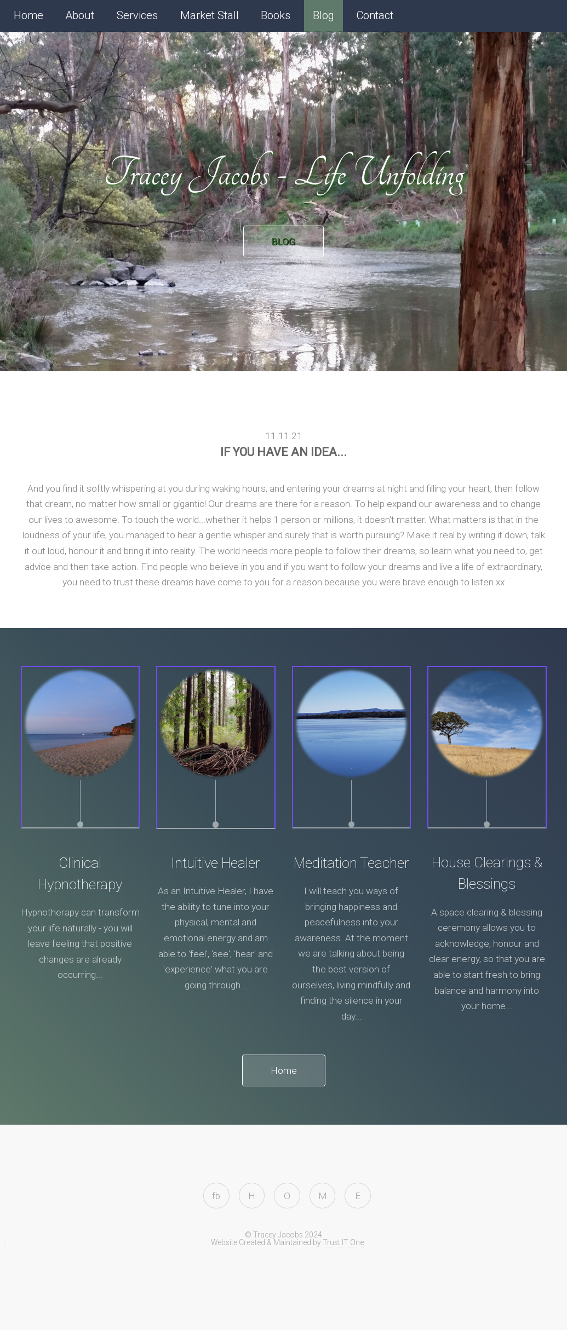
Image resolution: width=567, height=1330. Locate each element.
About (79, 15)
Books (275, 15)
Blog (323, 15)
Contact (375, 15)
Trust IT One (343, 1242)
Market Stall (209, 15)
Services (137, 15)
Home (28, 15)
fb (216, 1195)
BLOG (283, 241)
